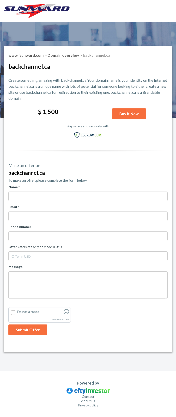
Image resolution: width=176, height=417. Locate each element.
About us (88, 401)
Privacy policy (88, 405)
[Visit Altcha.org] (66, 313)
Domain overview (63, 55)
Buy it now (129, 113)
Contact (88, 396)
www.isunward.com (26, 55)
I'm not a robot (28, 312)
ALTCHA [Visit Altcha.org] (65, 319)
